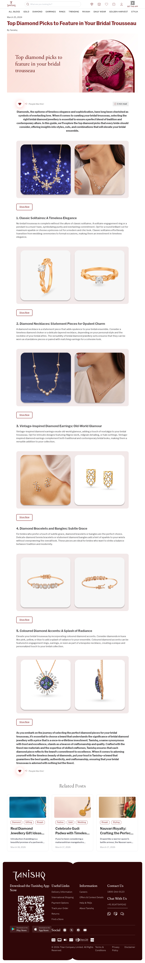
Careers (83, 891)
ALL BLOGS (14, 11)
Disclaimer (129, 947)
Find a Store (58, 919)
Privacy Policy (115, 949)
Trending (74, 11)
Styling (135, 11)
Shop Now (24, 207)
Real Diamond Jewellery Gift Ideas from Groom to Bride (27, 833)
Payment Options (60, 902)
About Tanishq (87, 908)
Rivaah (86, 11)
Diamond (37, 11)
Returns (55, 913)
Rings (62, 11)
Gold (26, 11)
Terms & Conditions (100, 949)
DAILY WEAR (100, 11)
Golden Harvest (118, 11)
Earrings (51, 11)
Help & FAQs (86, 902)
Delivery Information (62, 891)
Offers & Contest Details (92, 897)
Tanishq (13, 30)
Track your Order (60, 908)
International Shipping (62, 897)
